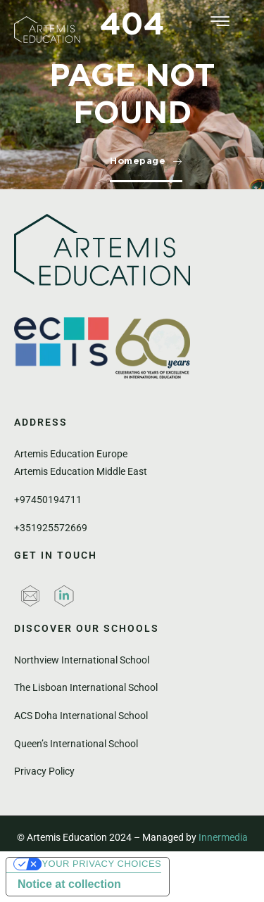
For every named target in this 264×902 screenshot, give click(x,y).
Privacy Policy (44, 771)
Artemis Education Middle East (80, 471)
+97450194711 (48, 499)
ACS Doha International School (81, 715)
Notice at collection (69, 884)
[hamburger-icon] (220, 23)
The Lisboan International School (86, 687)
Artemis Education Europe (70, 453)
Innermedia (223, 837)
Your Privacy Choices (101, 863)
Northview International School (81, 660)
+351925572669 (50, 527)
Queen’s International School (76, 743)
